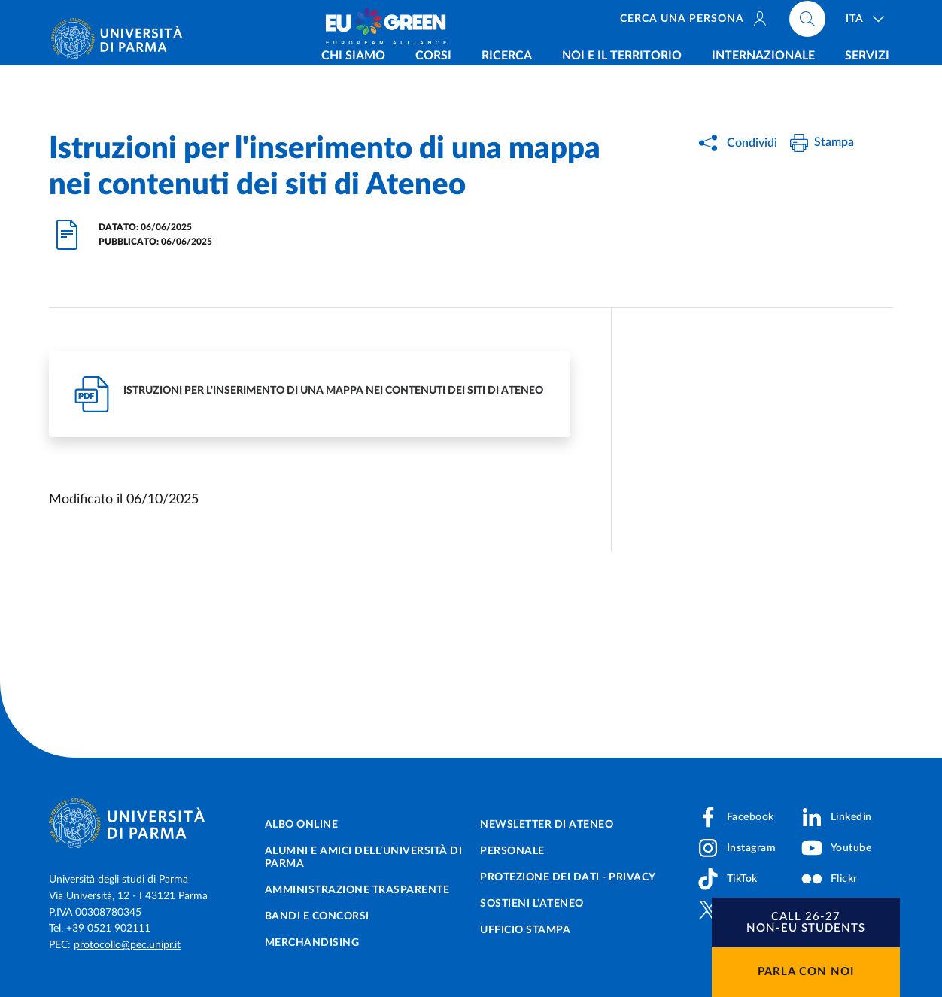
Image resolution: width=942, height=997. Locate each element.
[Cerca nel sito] (807, 23)
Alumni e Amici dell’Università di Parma (364, 857)
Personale (512, 851)
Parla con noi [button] (806, 971)
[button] (806, 922)
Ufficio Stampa (525, 930)
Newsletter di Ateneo (546, 824)
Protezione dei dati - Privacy (568, 877)
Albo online (302, 824)
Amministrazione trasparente (357, 890)
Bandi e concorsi (317, 916)
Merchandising (312, 943)
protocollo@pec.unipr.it (127, 945)
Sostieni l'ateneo (532, 903)
